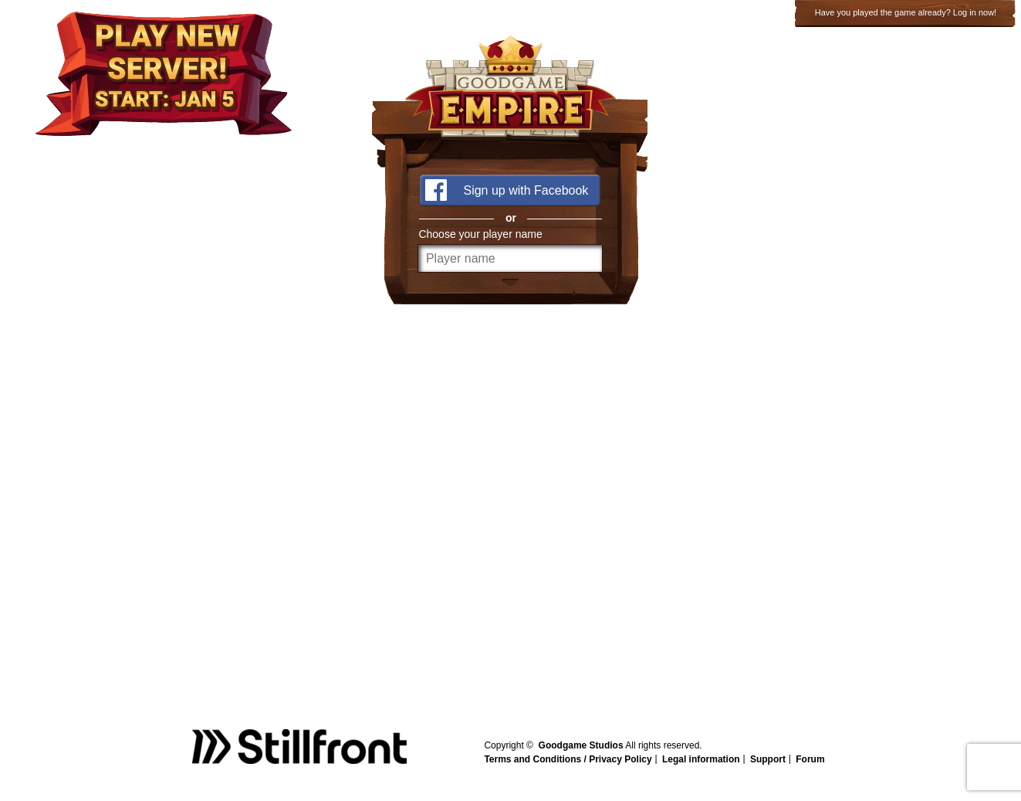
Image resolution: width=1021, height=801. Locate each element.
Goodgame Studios (581, 745)
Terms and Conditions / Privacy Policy (567, 759)
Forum (810, 759)
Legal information (701, 759)
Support (768, 759)
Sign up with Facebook (525, 190)
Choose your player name (480, 234)
